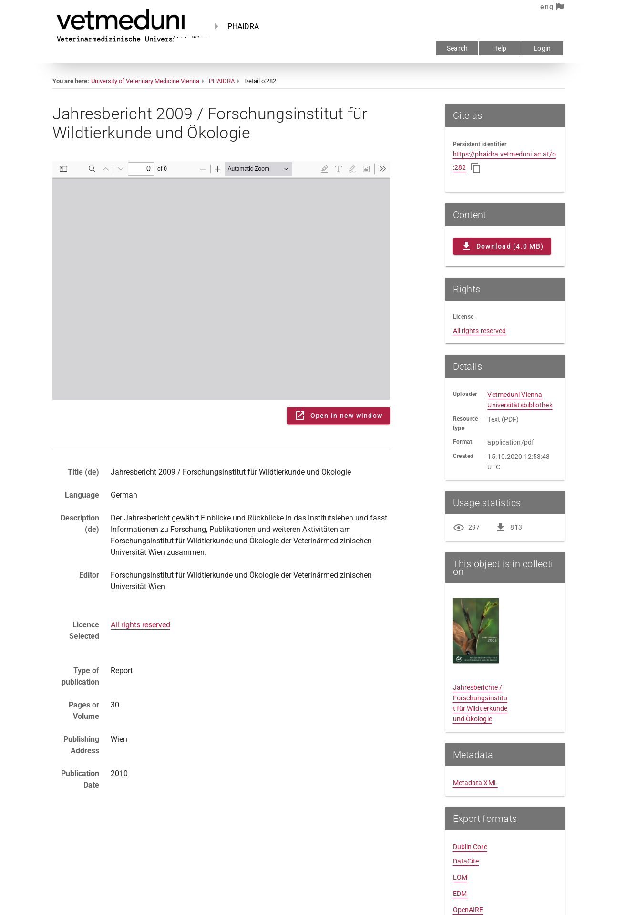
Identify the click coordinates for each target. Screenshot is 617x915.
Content (221, 280)
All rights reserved (140, 624)
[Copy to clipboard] (475, 168)
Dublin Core (470, 847)
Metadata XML (475, 783)
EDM (460, 893)
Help (500, 48)
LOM (460, 877)
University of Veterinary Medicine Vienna (145, 80)
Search (457, 48)
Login (542, 48)
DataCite (466, 861)
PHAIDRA (222, 80)
